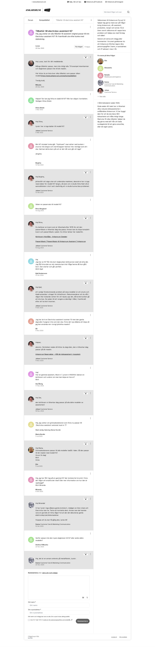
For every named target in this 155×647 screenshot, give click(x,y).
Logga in (114, 637)
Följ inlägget (79, 46)
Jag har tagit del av (51, 620)
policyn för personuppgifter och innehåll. (57, 620)
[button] (83, 597)
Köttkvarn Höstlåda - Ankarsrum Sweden (51, 237)
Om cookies (123, 637)
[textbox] (58, 585)
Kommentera (83, 621)
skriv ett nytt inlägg (49, 573)
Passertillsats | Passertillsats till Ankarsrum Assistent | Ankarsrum (60, 241)
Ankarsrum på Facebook (93, 2)
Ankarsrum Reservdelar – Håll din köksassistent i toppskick (57, 354)
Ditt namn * (32, 602)
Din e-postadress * (34, 610)
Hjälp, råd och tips (74, 2)
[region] (59, 38)
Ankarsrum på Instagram (114, 2)
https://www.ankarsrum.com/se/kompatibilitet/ (58, 76)
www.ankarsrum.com (39, 2)
